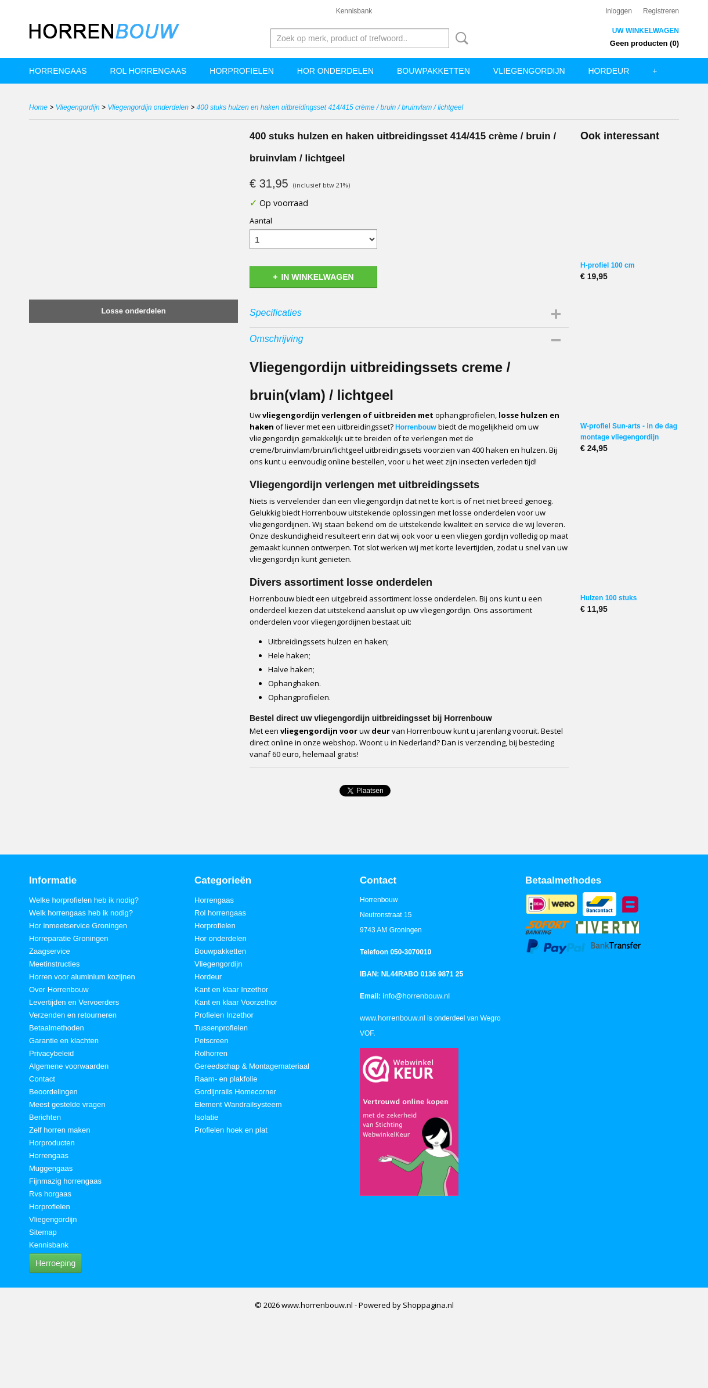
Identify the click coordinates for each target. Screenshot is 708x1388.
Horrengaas (58, 70)
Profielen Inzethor (224, 1015)
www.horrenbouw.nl (392, 1018)
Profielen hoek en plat (231, 1130)
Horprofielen (241, 70)
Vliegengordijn (529, 70)
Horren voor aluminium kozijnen (82, 976)
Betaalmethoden (56, 1027)
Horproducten (52, 1142)
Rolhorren (210, 1053)
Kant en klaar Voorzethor (235, 1002)
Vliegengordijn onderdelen (147, 107)
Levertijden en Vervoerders (74, 1002)
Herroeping (55, 1263)
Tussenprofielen (221, 1027)
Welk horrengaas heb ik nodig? (81, 912)
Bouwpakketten (433, 70)
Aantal (261, 220)
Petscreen (211, 1040)
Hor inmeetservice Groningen (78, 925)
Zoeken (459, 38)
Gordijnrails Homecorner (235, 1091)
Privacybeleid (51, 1053)
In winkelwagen (317, 277)
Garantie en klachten (64, 1040)
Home (38, 107)
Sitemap (43, 1232)
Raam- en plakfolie (225, 1079)
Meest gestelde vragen (67, 1104)
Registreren (661, 11)
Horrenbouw (415, 427)
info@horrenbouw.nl (416, 996)
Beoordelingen (53, 1091)
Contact (42, 1079)
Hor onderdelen (335, 70)
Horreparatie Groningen (69, 938)
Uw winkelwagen (645, 31)
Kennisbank (354, 11)
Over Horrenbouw (59, 989)
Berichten (45, 1117)
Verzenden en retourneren (73, 1015)
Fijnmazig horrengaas (65, 1181)
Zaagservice (49, 951)
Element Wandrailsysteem (238, 1104)
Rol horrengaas (148, 70)
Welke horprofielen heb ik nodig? (84, 900)
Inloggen (618, 11)
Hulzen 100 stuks (608, 598)
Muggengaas (51, 1168)
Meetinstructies (54, 964)
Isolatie (206, 1117)
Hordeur (609, 70)
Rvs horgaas (50, 1193)
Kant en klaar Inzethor (231, 989)
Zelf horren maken (60, 1130)
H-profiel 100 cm (607, 265)
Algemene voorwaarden (69, 1066)
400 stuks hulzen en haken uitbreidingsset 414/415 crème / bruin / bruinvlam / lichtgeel (330, 107)
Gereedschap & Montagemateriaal (251, 1066)
